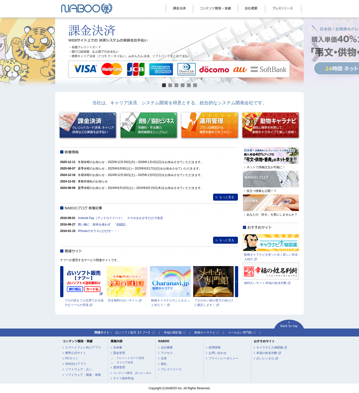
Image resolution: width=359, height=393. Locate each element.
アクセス (167, 353)
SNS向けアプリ (75, 364)
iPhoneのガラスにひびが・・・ (99, 231)
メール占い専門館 (240, 332)
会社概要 (167, 347)
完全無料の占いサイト (123, 300)
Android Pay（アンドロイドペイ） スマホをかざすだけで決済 (120, 218)
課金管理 (119, 353)
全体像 (117, 347)
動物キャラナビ (204, 332)
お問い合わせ (217, 353)
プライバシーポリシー (223, 358)
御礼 (164, 364)
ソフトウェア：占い (78, 369)
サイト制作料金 (123, 378)
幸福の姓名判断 (266, 353)
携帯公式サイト (75, 353)
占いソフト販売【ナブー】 (133, 332)
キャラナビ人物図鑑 (269, 347)
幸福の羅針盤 (173, 332)
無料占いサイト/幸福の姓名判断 (265, 283)
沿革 (164, 358)
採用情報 (215, 347)
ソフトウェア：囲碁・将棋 (83, 375)
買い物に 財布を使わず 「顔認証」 (103, 224)
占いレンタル (265, 358)
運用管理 (119, 367)
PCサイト (71, 358)
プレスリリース (171, 369)
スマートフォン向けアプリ (83, 347)
